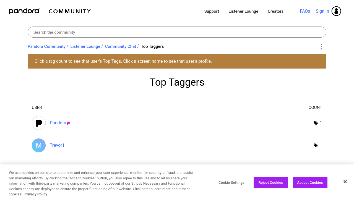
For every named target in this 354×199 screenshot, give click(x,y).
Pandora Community (50, 11)
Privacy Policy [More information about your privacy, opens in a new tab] (35, 196)
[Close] (345, 183)
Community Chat (120, 46)
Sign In (322, 11)
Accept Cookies (310, 184)
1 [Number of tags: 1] (321, 122)
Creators (275, 11)
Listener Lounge (243, 11)
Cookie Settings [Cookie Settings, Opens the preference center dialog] (231, 184)
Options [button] (321, 46)
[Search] (177, 32)
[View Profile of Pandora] (58, 122)
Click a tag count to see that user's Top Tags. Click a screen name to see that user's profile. (123, 61)
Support (211, 11)
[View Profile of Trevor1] (57, 145)
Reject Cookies (271, 184)
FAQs (305, 11)
